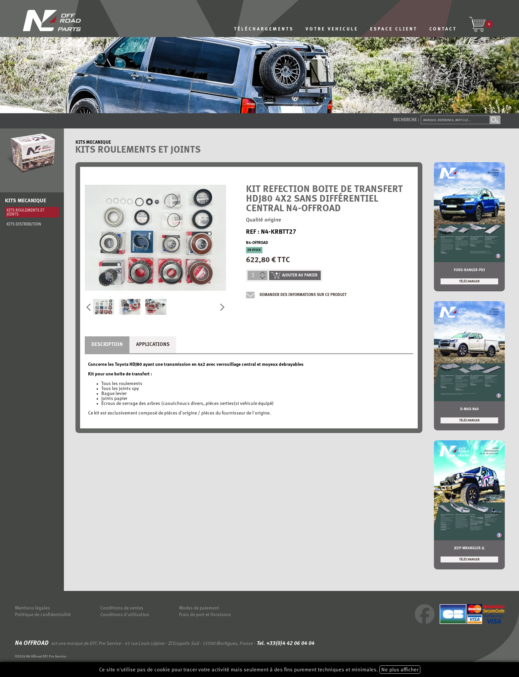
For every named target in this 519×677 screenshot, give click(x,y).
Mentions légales (32, 608)
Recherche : (406, 120)
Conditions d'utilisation (124, 614)
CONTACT (443, 29)
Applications (152, 344)
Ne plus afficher (399, 670)
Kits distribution (24, 224)
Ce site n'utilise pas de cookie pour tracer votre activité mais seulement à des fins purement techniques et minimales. (259, 669)
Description (107, 344)
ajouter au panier (294, 275)
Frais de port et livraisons (205, 614)
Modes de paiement (199, 608)
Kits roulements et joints (25, 213)
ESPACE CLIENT (393, 29)
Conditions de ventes (121, 608)
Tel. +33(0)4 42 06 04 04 (285, 643)
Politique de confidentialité (43, 614)
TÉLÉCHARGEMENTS (264, 29)
